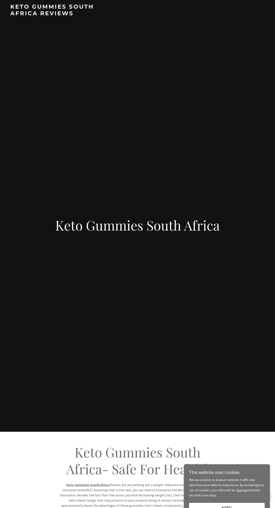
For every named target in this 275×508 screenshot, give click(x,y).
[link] (54, 14)
